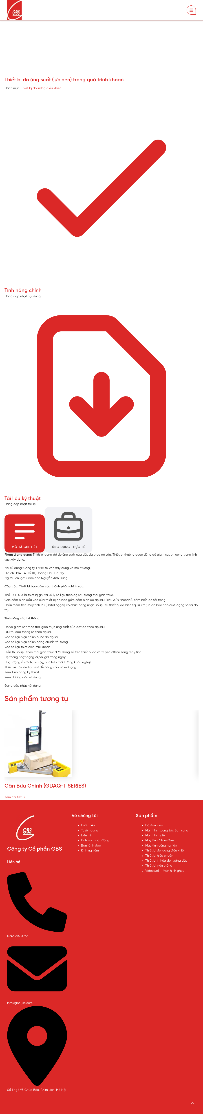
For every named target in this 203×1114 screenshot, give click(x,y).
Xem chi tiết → (14, 797)
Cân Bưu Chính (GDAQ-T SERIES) (45, 786)
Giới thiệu (88, 825)
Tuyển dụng (89, 830)
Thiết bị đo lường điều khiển (41, 88)
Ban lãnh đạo (91, 845)
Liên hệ (86, 835)
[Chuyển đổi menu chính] (191, 10)
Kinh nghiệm (90, 850)
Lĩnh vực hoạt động (95, 840)
